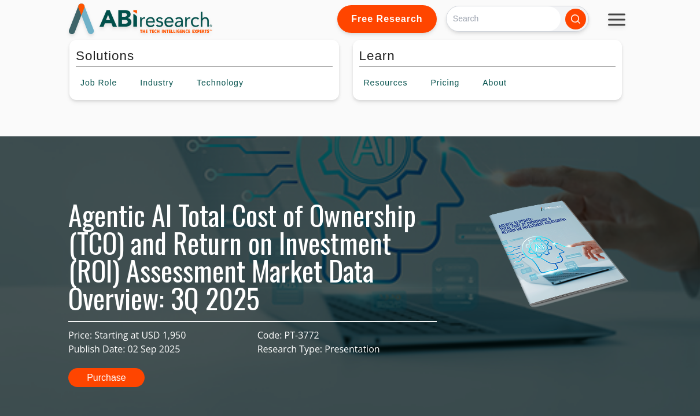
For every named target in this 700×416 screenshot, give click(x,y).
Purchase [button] (106, 377)
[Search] (504, 18)
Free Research (386, 19)
